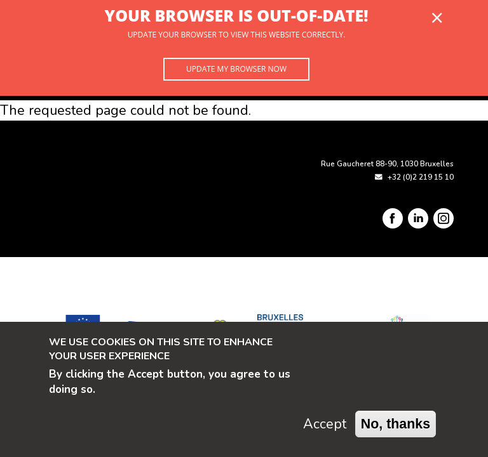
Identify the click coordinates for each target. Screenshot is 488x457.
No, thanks (396, 424)
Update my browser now (236, 68)
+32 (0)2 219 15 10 (421, 177)
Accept (324, 424)
